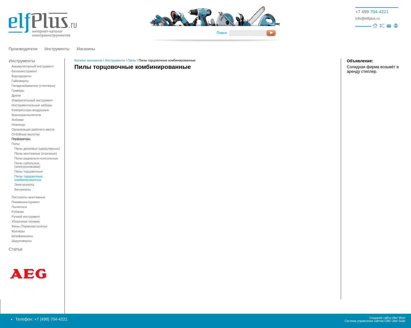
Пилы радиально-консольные (36, 158)
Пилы (16, 143)
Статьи (16, 249)
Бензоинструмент (24, 71)
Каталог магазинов (88, 60)
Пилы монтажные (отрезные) (36, 153)
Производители (23, 49)
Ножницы (18, 124)
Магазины (85, 49)
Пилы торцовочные (29, 171)
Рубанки (18, 211)
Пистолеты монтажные (28, 197)
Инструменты (57, 49)
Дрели (16, 95)
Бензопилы (23, 189)
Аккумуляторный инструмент (33, 66)
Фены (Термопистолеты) (29, 226)
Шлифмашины (22, 236)
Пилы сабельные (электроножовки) (27, 164)
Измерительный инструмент (32, 100)
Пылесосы (19, 207)
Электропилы (24, 184)
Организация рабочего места (33, 129)
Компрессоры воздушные (30, 110)
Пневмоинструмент (26, 202)
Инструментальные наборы (32, 105)
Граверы (18, 90)
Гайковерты (20, 81)
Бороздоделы (22, 76)
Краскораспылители (26, 115)
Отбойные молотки (26, 134)
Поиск (222, 33)
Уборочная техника (26, 221)
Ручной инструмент (26, 216)
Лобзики (18, 119)
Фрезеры (18, 231)
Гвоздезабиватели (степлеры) (33, 85)
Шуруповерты (22, 241)
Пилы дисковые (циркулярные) (37, 148)
